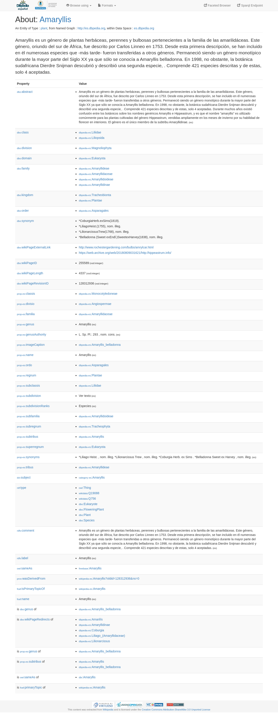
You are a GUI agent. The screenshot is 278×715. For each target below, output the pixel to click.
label (22, 558)
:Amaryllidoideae (96, 179)
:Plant (85, 515)
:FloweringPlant (91, 509)
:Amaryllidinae (94, 184)
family (23, 168)
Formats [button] (107, 5)
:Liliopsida (91, 138)
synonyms (28, 457)
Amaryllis (55, 19)
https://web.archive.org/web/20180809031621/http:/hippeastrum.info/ (125, 252)
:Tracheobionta (95, 195)
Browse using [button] (78, 5)
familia (26, 314)
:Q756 (87, 498)
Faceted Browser (217, 5)
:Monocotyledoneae (98, 293)
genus (25, 324)
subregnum (29, 426)
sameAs (24, 568)
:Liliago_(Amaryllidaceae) (102, 635)
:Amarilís (91, 619)
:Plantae (90, 200)
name (25, 355)
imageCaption (31, 344)
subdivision (29, 395)
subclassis (28, 385)
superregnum (30, 447)
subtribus (27, 436)
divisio (25, 304)
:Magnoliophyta (95, 148)
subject (23, 477)
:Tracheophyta (94, 426)
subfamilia (28, 416)
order (23, 210)
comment (25, 530)
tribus (25, 467)
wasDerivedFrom (31, 578)
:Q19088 (89, 493)
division (24, 148)
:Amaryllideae (94, 168)
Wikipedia (108, 709)
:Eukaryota (92, 158)
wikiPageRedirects (35, 619)
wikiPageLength (30, 273)
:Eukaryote (88, 504)
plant (44, 28)
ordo (24, 365)
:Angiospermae (95, 304)
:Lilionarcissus (94, 641)
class (23, 132)
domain (24, 158)
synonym (25, 221)
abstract (25, 91)
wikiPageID (27, 263)
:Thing (85, 487)
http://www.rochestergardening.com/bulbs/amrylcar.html (116, 247)
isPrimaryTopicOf (31, 588)
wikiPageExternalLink (34, 247)
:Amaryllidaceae (96, 174)
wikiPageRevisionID (33, 283)
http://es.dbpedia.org (91, 28)
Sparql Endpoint (250, 5)
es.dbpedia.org (144, 28)
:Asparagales (94, 210)
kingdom (25, 195)
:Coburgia (91, 630)
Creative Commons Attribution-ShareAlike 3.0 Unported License (176, 709)
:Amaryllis (91, 436)
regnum (26, 375)
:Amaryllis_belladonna (100, 344)
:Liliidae (90, 132)
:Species (86, 520)
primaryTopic (31, 687)
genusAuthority (31, 334)
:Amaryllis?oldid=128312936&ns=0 (109, 578)
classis (26, 293)
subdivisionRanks (33, 406)
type (21, 487)
